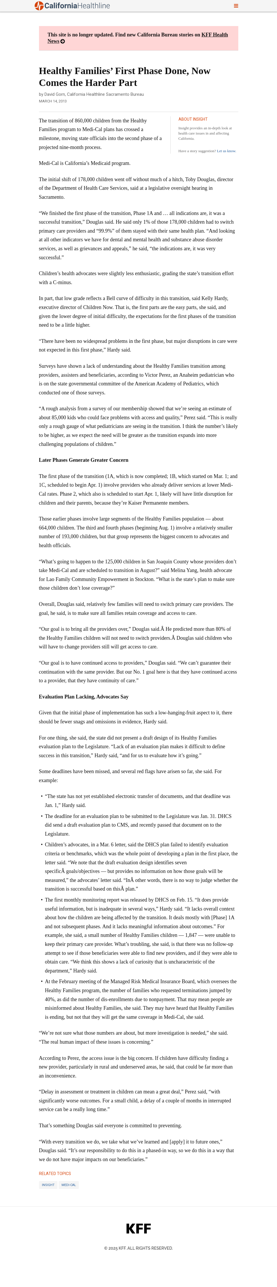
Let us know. (226, 151)
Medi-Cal (69, 1185)
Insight (48, 1185)
